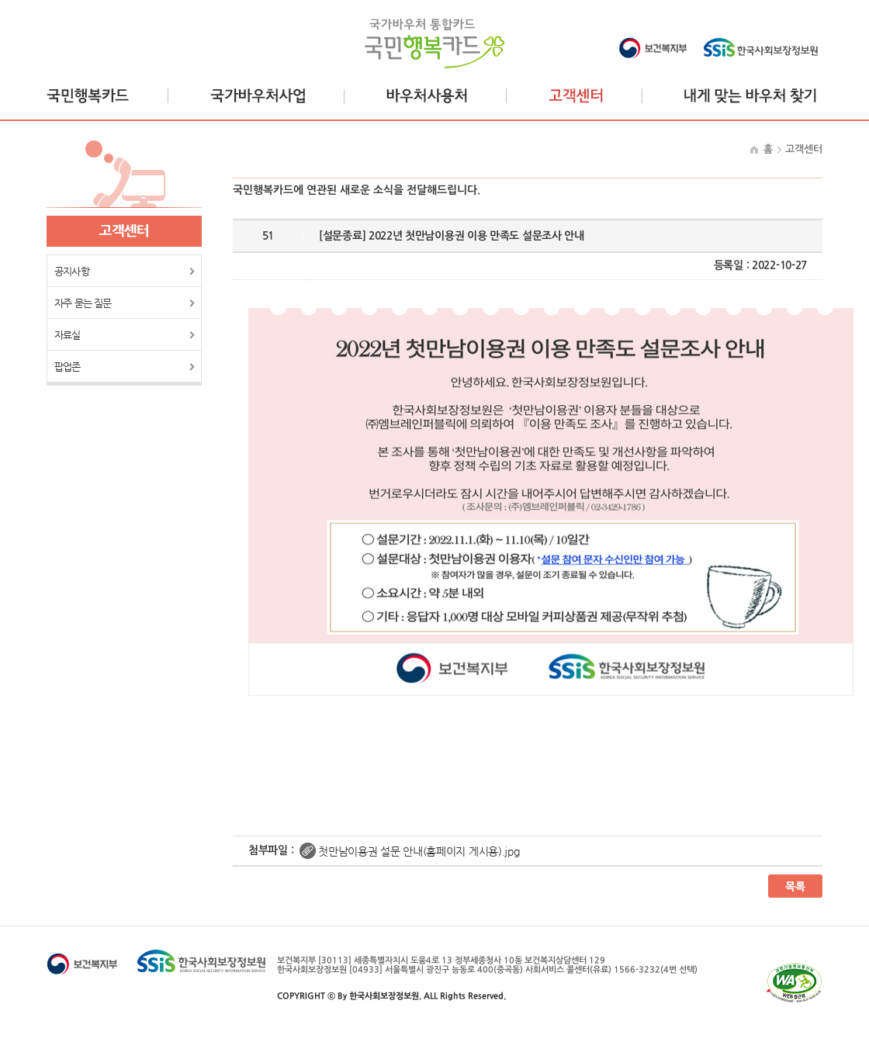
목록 (795, 886)
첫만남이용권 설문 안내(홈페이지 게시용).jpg (418, 851)
